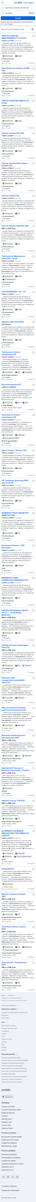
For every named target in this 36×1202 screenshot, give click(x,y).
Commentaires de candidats (11, 1158)
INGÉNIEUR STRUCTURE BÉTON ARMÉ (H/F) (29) (15, 514)
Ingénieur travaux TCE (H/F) (13, 801)
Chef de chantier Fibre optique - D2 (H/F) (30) (15, 164)
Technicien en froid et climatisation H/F (11, 353)
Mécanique (5, 1015)
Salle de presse (7, 1119)
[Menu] (3, 3)
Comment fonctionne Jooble (11, 1110)
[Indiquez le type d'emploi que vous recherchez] (18, 7)
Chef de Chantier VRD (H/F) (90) (15, 226)
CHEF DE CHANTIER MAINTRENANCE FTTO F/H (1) (14, 37)
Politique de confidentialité (10, 1190)
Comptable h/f (8, 869)
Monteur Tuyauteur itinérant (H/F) (14, 895)
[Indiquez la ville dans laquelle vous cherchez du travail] (18, 13)
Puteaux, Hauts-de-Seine (9, 1028)
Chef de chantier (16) (10, 196)
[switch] (32, 29)
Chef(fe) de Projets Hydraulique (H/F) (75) (15, 646)
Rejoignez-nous (7, 1122)
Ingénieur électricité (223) (13, 322)
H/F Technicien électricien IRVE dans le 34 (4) (15, 482)
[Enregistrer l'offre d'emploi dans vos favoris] (33, 36)
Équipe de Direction (8, 1113)
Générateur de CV (8, 1167)
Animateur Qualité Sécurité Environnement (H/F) (13, 736)
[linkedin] (17, 1177)
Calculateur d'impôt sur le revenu (13, 1164)
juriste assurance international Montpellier (14, 1076)
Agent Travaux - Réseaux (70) (14, 450)
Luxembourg (5, 1031)
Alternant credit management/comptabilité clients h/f (13, 680)
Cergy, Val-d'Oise (7, 1039)
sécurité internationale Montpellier (12, 1066)
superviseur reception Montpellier (12, 1079)
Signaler (30, 63)
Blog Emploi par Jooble (9, 1146)
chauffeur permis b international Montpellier (15, 1060)
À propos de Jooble (8, 1107)
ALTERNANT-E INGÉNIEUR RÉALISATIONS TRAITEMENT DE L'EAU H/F (15, 833)
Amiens (4, 1050)
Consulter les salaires (9, 1161)
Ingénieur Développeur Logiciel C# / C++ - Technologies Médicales (15, 612)
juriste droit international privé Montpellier (14, 1071)
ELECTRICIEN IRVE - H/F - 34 (14, 292)
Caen (3, 1036)
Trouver (18, 18)
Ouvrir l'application (29, 3)
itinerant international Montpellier (12, 1082)
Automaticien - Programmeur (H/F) (14, 963)
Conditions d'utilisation (9, 1186)
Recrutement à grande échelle (12, 1137)
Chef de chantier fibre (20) (13, 133)
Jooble (14, 1198)
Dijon (3, 1044)
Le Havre (4, 1042)
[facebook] (3, 1177)
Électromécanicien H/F (11, 385)
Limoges (4, 1034)
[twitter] (13, 1177)
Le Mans (4, 1047)
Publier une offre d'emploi (10, 1140)
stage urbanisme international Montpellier (14, 1068)
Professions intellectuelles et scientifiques (15, 1012)
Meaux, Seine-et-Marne (9, 1025)
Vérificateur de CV (8, 1170)
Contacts (5, 1116)
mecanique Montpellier (8, 1074)
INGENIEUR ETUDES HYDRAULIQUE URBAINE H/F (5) (15, 579)
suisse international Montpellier (11, 1057)
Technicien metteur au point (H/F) (14, 928)
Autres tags (5, 1018)
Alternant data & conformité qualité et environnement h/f (14, 709)
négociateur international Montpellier (13, 1063)
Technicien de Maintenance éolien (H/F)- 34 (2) (13, 257)
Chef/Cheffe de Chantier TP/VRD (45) (16, 69)
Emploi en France (7, 1128)
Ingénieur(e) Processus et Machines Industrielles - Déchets (16, 769)
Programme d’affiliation (9, 1143)
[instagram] (8, 1177)
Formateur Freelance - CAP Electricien (13, 546)
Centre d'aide (6, 1125)
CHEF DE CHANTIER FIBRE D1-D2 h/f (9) (15, 102)
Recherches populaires (10, 1005)
